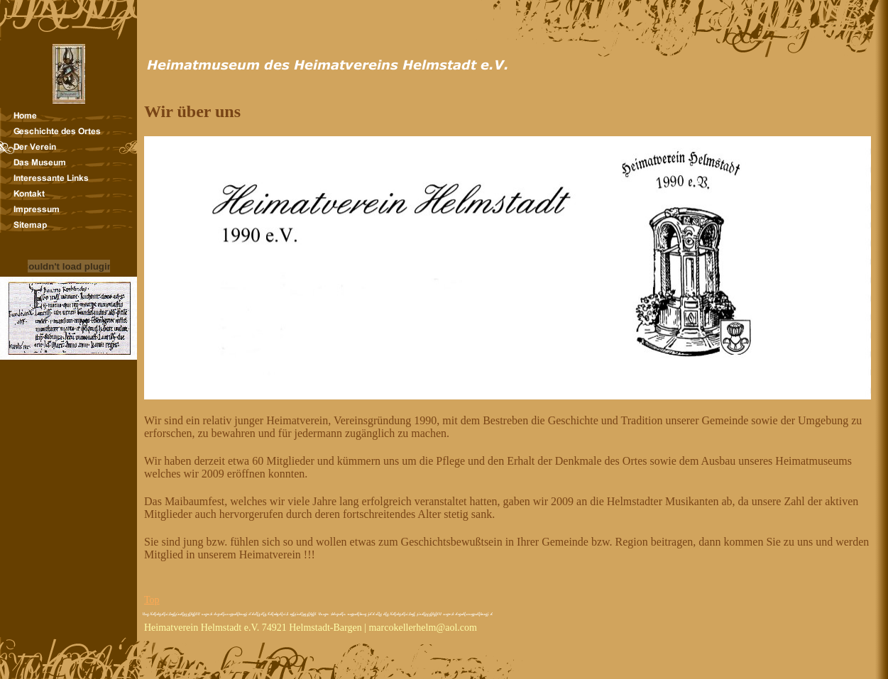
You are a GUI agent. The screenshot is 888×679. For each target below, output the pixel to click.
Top (152, 600)
